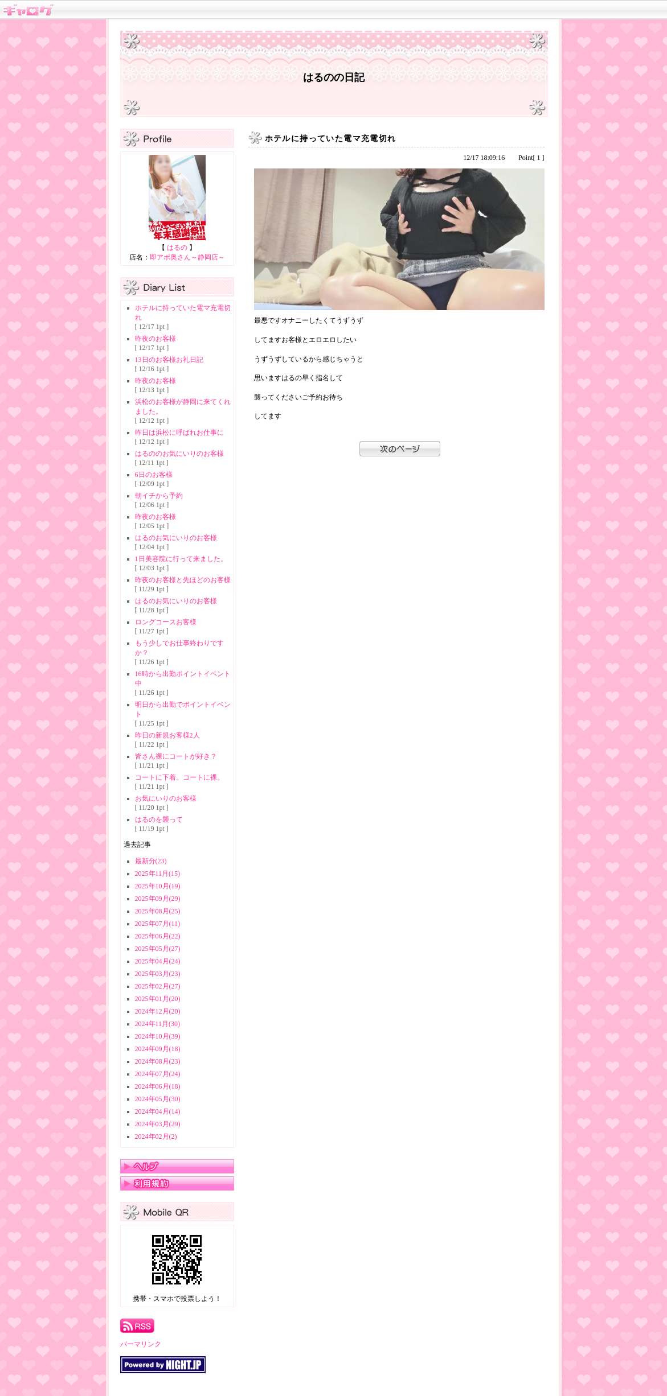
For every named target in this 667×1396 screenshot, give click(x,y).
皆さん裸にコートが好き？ (176, 756)
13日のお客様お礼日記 (169, 360)
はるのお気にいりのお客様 (176, 538)
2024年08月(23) (158, 1061)
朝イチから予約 (159, 496)
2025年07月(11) (158, 924)
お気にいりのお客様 (166, 798)
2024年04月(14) (158, 1111)
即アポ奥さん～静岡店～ (187, 257)
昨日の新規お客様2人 (167, 735)
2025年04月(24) (158, 961)
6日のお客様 (154, 475)
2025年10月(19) (158, 886)
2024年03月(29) (158, 1124)
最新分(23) (151, 861)
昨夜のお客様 (155, 339)
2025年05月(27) (158, 949)
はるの (177, 248)
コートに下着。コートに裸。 (179, 777)
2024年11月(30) (158, 1024)
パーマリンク (140, 1344)
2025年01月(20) (158, 999)
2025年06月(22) (158, 936)
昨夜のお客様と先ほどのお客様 (183, 580)
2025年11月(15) (158, 874)
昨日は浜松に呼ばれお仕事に (179, 432)
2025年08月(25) (158, 911)
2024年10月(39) (158, 1036)
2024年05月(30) (158, 1099)
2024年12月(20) (158, 1011)
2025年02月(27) (158, 986)
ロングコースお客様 (166, 622)
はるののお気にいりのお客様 (179, 454)
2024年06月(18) (158, 1086)
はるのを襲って (159, 819)
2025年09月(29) (158, 899)
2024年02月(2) (156, 1136)
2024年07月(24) (158, 1074)
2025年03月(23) (158, 974)
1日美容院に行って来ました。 (181, 559)
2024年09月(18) (158, 1049)
